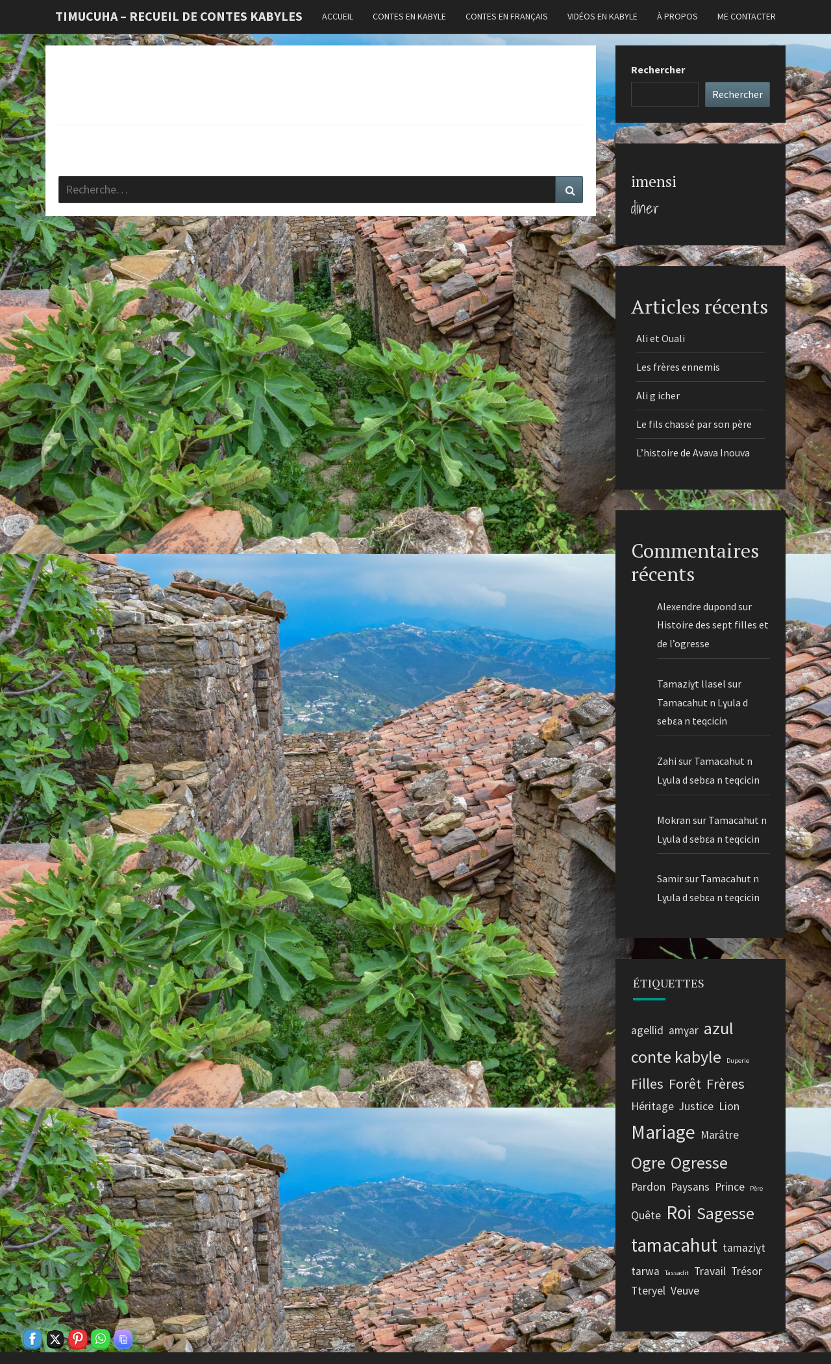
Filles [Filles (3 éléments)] (647, 1083)
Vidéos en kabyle (602, 16)
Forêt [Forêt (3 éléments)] (685, 1083)
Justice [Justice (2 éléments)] (696, 1106)
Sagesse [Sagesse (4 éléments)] (725, 1213)
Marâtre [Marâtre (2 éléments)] (720, 1135)
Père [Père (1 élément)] (756, 1188)
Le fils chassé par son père (694, 423)
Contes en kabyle (409, 16)
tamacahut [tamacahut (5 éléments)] (674, 1245)
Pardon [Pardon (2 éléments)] (648, 1187)
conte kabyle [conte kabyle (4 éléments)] (676, 1056)
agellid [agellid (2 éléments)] (647, 1030)
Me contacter (746, 16)
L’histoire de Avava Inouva (694, 452)
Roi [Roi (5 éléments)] (678, 1212)
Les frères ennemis (678, 366)
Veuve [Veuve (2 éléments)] (685, 1290)
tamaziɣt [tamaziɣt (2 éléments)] (744, 1248)
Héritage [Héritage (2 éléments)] (652, 1106)
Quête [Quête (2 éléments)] (646, 1215)
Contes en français (506, 16)
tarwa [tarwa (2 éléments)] (645, 1271)
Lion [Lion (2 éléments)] (729, 1106)
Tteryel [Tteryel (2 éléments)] (648, 1290)
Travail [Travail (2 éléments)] (710, 1271)
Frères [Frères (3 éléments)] (725, 1083)
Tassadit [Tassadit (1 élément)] (677, 1273)
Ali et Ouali (660, 338)
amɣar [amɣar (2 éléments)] (684, 1030)
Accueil (337, 16)
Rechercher (658, 69)
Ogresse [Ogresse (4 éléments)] (699, 1162)
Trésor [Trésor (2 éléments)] (746, 1271)
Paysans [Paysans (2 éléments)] (690, 1187)
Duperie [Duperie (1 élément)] (737, 1060)
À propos (677, 16)
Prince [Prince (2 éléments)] (730, 1187)
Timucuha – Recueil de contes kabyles (179, 16)
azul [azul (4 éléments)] (719, 1028)
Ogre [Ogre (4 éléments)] (648, 1162)
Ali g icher (658, 395)
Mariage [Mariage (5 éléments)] (663, 1132)
